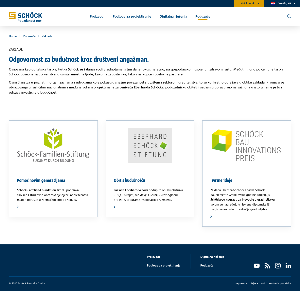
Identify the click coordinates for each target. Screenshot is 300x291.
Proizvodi (153, 257)
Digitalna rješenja (212, 257)
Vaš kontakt (248, 3)
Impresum (241, 283)
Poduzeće (206, 265)
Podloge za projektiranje (163, 265)
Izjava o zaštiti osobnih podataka (271, 283)
